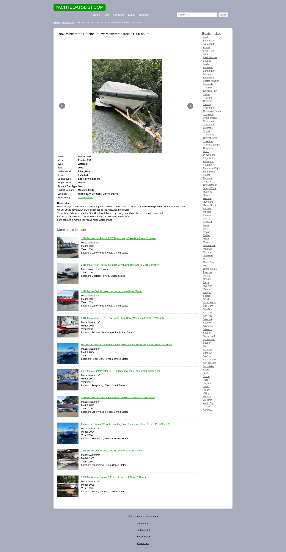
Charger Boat (210, 117)
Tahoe (206, 376)
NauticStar (208, 262)
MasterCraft (209, 245)
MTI (205, 258)
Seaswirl (207, 322)
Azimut (206, 47)
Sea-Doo (208, 309)
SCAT (206, 299)
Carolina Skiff (210, 91)
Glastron (207, 181)
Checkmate (209, 121)
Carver (206, 94)
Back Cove (209, 50)
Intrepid (207, 211)
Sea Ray (207, 316)
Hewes (206, 195)
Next (190, 106)
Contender (208, 134)
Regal (206, 282)
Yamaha (207, 410)
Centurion (208, 101)
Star (205, 346)
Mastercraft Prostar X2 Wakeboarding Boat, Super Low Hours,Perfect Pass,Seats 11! (126, 424)
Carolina (207, 87)
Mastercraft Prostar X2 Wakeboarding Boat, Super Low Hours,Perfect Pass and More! (126, 344)
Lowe (206, 225)
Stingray (207, 352)
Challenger (209, 107)
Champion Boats (212, 111)
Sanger (207, 292)
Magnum (207, 248)
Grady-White (209, 188)
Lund (205, 228)
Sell (107, 14)
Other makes (210, 269)
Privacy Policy (143, 536)
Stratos (207, 356)
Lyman (206, 232)
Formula (207, 178)
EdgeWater (209, 158)
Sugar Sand (209, 359)
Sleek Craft (209, 336)
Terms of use (143, 529)
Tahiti (206, 373)
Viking (206, 393)
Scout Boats (209, 302)
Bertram (207, 74)
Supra (206, 369)
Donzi (206, 151)
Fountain (207, 164)
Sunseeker (208, 366)
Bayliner (207, 64)
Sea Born (208, 305)
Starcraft (207, 349)
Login (131, 14)
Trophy (206, 389)
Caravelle (208, 84)
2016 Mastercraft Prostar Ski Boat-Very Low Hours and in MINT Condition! (120, 265)
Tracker (207, 383)
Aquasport (208, 44)
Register (144, 14)
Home (96, 14)
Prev (62, 106)
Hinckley (207, 198)
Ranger (207, 279)
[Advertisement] (126, 48)
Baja (205, 54)
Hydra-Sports (210, 205)
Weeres (207, 396)
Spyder (207, 342)
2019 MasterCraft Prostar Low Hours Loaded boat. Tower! (111, 291)
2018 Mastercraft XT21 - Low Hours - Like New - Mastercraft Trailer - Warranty (122, 318)
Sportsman (209, 339)
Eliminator (208, 161)
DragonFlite (209, 154)
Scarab (207, 295)
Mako (206, 238)
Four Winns (209, 171)
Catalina (207, 97)
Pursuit (206, 275)
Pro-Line (207, 272)
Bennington (209, 70)
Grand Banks (210, 185)
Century (207, 104)
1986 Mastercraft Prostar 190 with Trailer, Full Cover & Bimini (113, 477)
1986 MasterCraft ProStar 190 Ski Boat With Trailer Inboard (112, 451)
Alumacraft (208, 40)
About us (143, 523)
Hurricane (208, 201)
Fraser (206, 174)
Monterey (208, 255)
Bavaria (207, 60)
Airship (206, 37)
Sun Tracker (209, 363)
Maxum (207, 252)
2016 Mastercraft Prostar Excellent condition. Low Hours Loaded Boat (118, 397)
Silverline (208, 326)
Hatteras (207, 191)
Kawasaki (208, 215)
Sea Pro (207, 312)
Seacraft (207, 319)
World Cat (208, 403)
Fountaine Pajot (211, 168)
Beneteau (208, 67)
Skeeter (207, 332)
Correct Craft (210, 138)
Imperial (207, 208)
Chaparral (208, 114)
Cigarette (208, 127)
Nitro (205, 265)
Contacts (118, 14)
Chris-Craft (209, 124)
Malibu (206, 235)
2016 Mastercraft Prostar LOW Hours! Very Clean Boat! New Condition (118, 238)
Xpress (206, 406)
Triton (206, 386)
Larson (206, 218)
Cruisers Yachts (211, 144)
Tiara (205, 379)
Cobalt (206, 131)
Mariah (206, 242)
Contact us (143, 543)
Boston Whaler (211, 80)
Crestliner (208, 141)
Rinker (206, 289)
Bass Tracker (210, 57)
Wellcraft (207, 399)
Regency (208, 285)
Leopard (207, 222)
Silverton (207, 329)
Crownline (208, 148)
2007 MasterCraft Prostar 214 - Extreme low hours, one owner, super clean (121, 371)
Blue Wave (208, 77)
